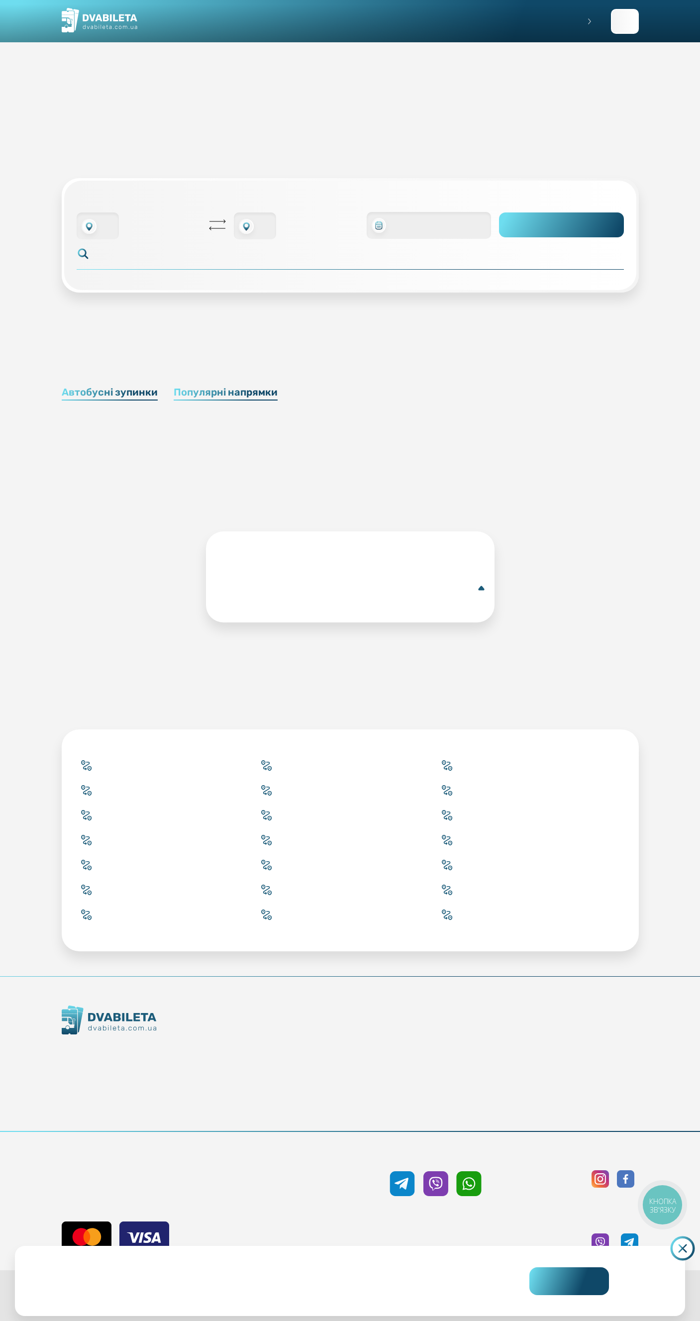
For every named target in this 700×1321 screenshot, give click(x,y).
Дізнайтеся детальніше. (277, 1289)
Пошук (561, 224)
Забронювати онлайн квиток (302, 1052)
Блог (439, 1034)
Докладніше (352, 588)
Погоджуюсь (569, 1281)
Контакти (144, 1071)
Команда (144, 1089)
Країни (302, 1088)
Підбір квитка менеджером (302, 1070)
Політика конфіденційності (576, 1052)
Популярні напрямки (226, 392)
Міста (302, 1106)
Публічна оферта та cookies (576, 1034)
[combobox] (98, 225)
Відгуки (439, 1088)
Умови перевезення (439, 1052)
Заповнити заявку (625, 21)
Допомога (439, 1070)
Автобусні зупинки (110, 392)
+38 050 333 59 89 (436, 1154)
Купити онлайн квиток (302, 1034)
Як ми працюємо (144, 1053)
